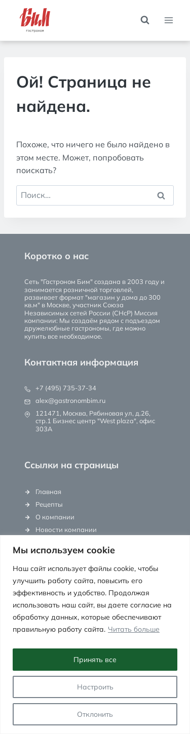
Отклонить (95, 714)
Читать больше (134, 629)
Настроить (95, 686)
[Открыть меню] (168, 20)
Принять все (95, 659)
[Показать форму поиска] (145, 20)
